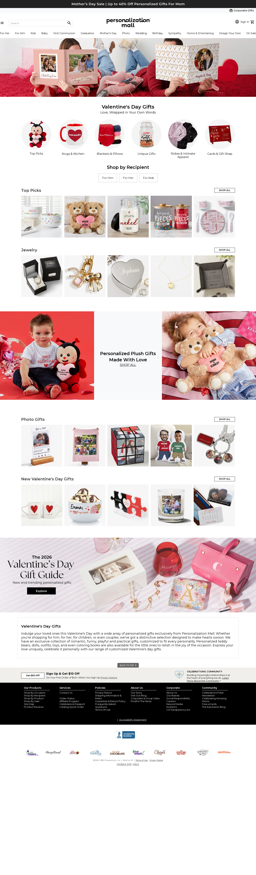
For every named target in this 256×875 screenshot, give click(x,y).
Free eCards (209, 704)
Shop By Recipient (34, 695)
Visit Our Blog (138, 695)
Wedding (141, 33)
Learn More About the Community (208, 679)
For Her (4, 33)
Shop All (128, 365)
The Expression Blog (213, 706)
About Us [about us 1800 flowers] (171, 692)
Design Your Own (230, 33)
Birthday (157, 33)
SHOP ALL (224, 190)
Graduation (87, 33)
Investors (171, 706)
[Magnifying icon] (69, 23)
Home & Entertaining (200, 33)
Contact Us (66, 692)
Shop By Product (34, 698)
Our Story (136, 692)
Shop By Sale (31, 701)
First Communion (64, 33)
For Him (20, 33)
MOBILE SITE (124, 764)
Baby (44, 33)
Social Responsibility (178, 698)
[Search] (40, 23)
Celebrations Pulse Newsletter (213, 694)
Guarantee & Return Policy (110, 701)
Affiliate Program (69, 701)
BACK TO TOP (128, 665)
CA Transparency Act (178, 709)
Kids (33, 33)
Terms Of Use (102, 709)
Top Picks (31, 190)
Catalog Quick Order (72, 706)
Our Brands (172, 695)
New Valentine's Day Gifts (47, 479)
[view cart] (252, 21)
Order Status (67, 698)
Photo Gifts (33, 419)
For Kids (148, 178)
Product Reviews (33, 706)
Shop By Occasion (34, 692)
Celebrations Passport (72, 704)
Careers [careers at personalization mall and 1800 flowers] (171, 701)
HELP (136, 764)
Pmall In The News (141, 701)
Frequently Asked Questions (105, 705)
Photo (126, 33)
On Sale (251, 33)
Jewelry (29, 250)
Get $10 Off (33, 675)
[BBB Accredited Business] (125, 738)
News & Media (174, 704)
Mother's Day (108, 33)
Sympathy (174, 33)
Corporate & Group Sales (145, 698)
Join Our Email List (70, 695)
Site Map (29, 704)
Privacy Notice (108, 677)
